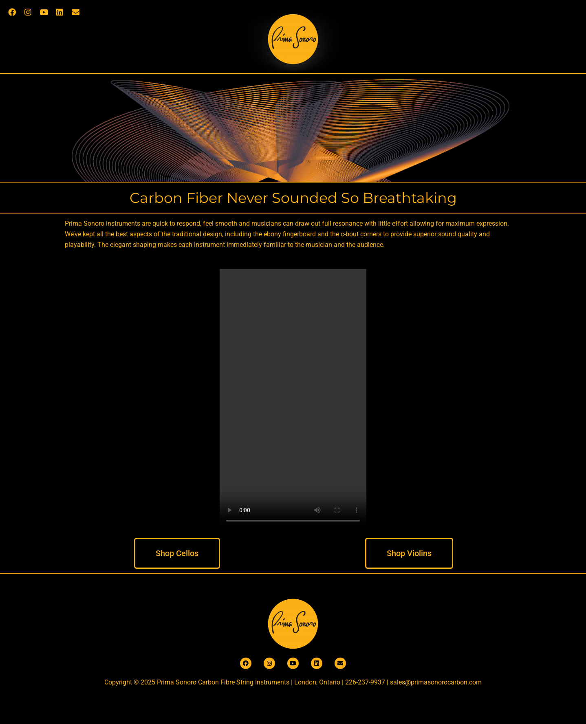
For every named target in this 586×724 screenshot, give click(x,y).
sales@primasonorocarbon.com (436, 682)
